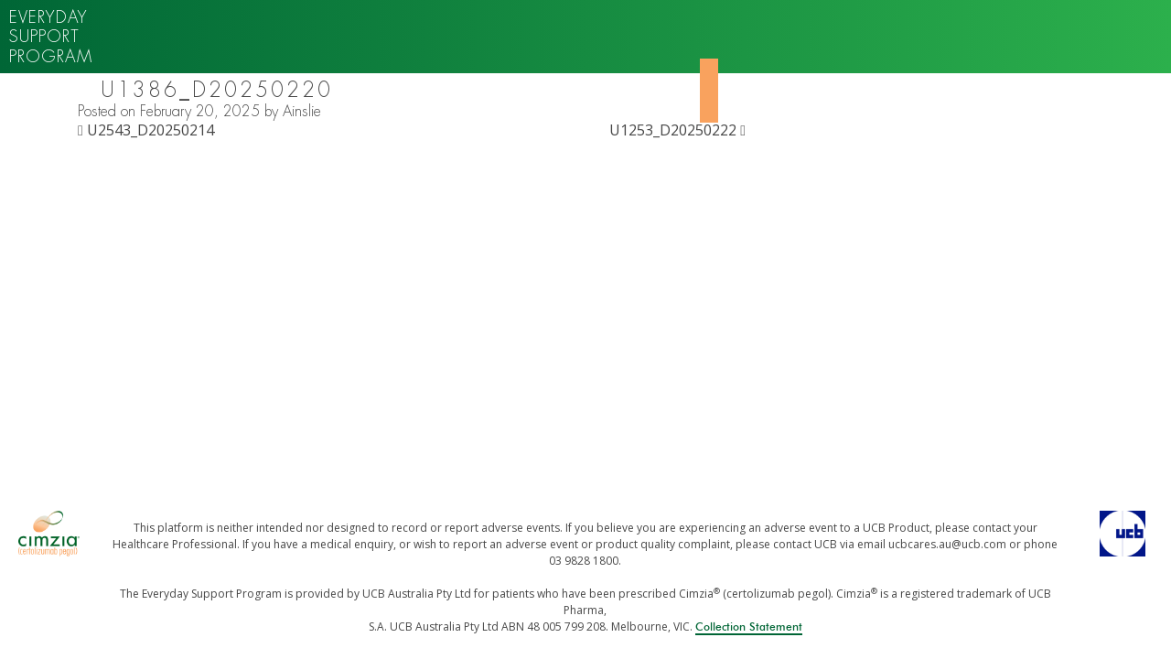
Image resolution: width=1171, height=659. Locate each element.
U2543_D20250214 (146, 130)
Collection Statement (748, 626)
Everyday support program (50, 36)
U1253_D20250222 (677, 130)
